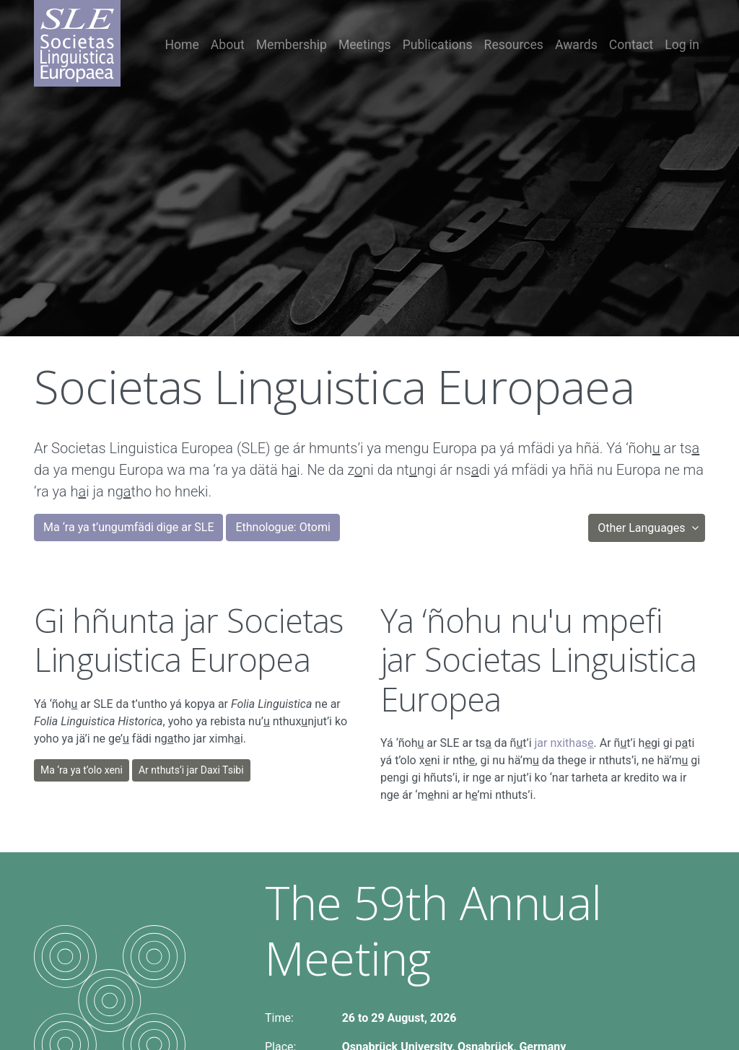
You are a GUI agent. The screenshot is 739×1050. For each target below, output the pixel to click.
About (228, 45)
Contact (631, 45)
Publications (438, 45)
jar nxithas (564, 743)
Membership (291, 45)
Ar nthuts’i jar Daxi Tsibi (191, 770)
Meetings (364, 45)
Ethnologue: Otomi (282, 527)
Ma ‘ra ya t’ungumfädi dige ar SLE (128, 527)
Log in (682, 45)
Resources (513, 45)
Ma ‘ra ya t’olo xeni (81, 770)
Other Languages (643, 528)
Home (182, 45)
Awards (576, 45)
